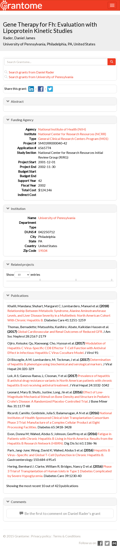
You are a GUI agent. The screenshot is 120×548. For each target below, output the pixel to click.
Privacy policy (41, 536)
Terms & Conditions (67, 536)
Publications (20, 295)
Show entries (23, 275)
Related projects (22, 264)
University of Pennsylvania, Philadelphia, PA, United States (49, 44)
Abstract (17, 101)
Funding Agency (22, 120)
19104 (42, 250)
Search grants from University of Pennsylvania (38, 77)
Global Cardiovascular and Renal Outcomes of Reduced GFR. (60, 331)
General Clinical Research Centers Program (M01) (73, 139)
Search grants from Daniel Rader (29, 72)
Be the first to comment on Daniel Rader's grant (60, 513)
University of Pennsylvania (56, 218)
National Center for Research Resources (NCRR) (72, 134)
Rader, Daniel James (19, 38)
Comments (18, 502)
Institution (18, 208)
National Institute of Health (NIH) (62, 129)
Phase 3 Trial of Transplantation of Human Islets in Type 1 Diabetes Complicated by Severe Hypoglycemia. (59, 471)
